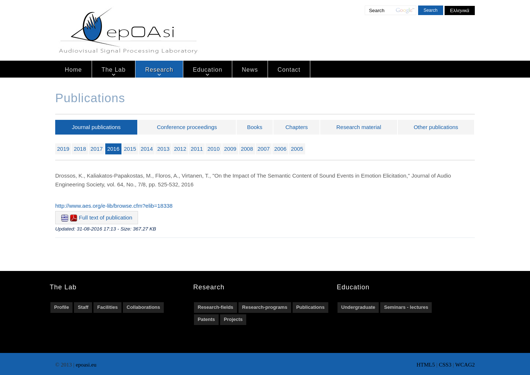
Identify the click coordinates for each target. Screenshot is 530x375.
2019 (63, 149)
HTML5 (426, 365)
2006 (280, 149)
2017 (97, 149)
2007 (264, 149)
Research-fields (215, 307)
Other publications (436, 127)
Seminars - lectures (406, 307)
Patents (206, 319)
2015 (130, 149)
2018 (80, 149)
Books (254, 127)
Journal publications (96, 127)
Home (73, 70)
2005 (297, 149)
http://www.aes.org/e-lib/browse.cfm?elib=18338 (114, 206)
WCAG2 (465, 365)
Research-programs (264, 307)
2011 (197, 149)
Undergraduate (358, 307)
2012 (180, 149)
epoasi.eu (86, 365)
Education (207, 70)
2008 (247, 149)
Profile (61, 307)
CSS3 (445, 365)
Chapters (297, 127)
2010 (213, 149)
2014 (147, 149)
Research (159, 70)
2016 (113, 149)
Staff (83, 307)
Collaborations (143, 307)
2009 (230, 149)
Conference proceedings (187, 127)
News (250, 70)
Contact (289, 70)
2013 (163, 149)
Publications (310, 307)
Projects (233, 319)
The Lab (114, 70)
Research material (358, 127)
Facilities (107, 307)
